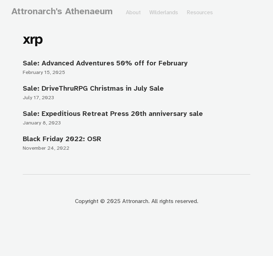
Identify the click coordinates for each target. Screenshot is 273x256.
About (133, 12)
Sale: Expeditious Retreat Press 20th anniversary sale (113, 113)
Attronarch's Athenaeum (62, 11)
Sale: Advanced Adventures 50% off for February (105, 63)
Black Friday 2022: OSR (62, 138)
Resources (200, 12)
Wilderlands (163, 12)
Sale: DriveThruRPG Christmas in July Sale (93, 88)
